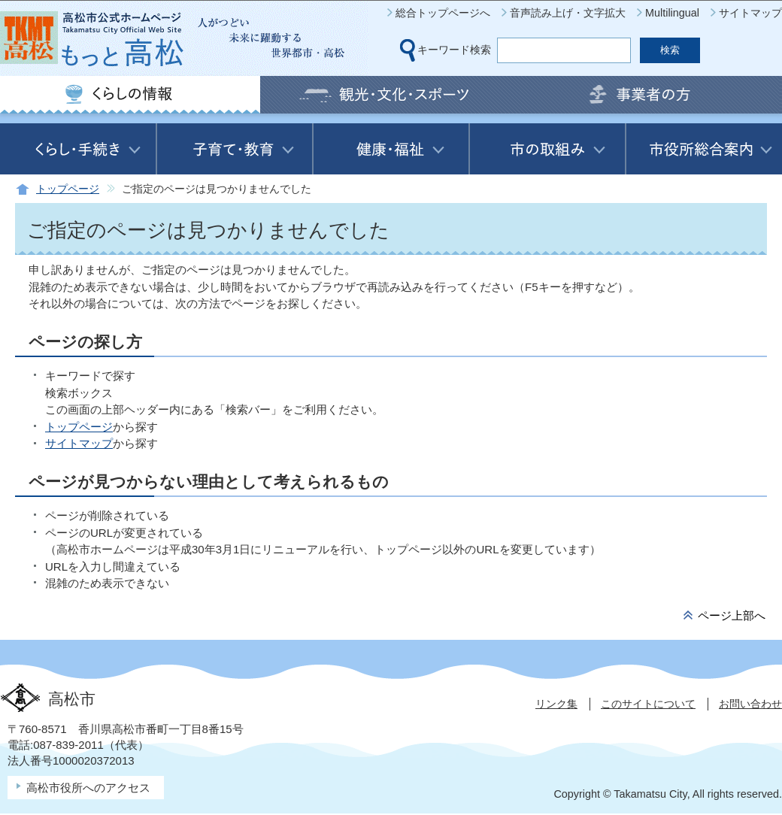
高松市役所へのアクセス (88, 787)
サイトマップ (750, 13)
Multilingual (672, 13)
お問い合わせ (750, 704)
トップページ (67, 189)
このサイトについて (648, 704)
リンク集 (556, 704)
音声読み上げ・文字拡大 (568, 13)
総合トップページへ (443, 13)
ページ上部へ (731, 615)
